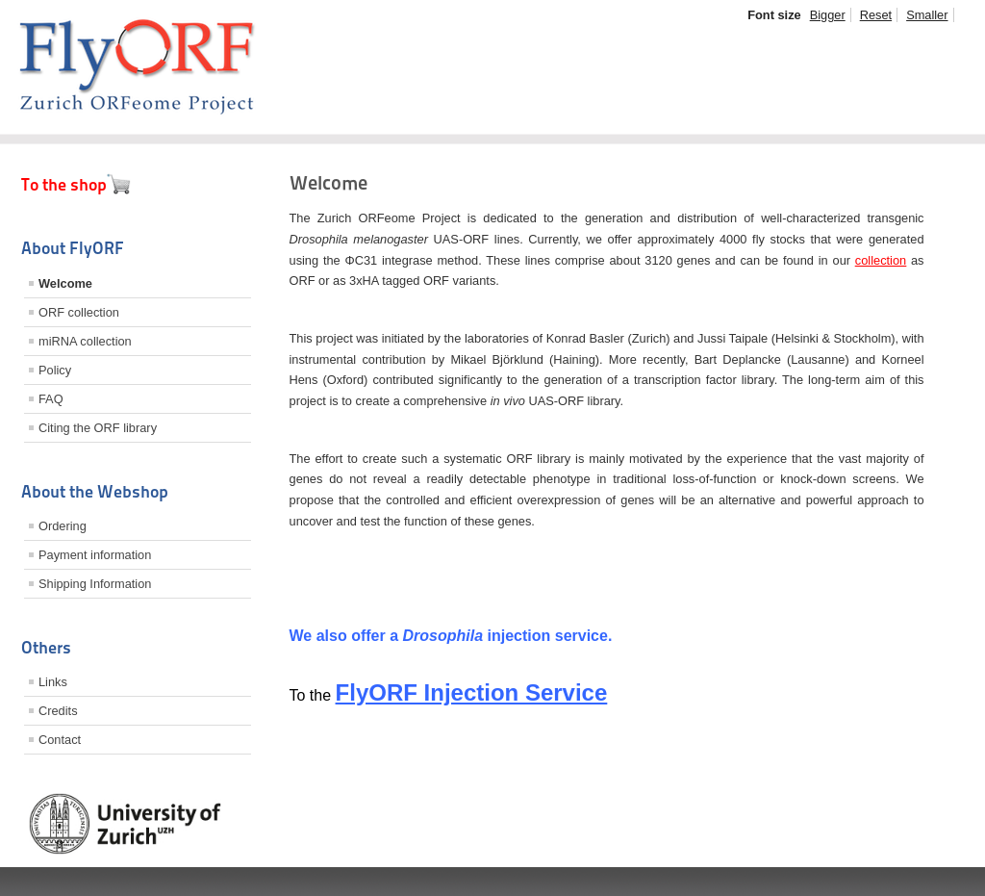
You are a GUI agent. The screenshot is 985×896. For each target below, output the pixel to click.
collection (880, 260)
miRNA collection (85, 341)
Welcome (65, 283)
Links (52, 682)
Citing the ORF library (97, 428)
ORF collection (78, 312)
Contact (59, 739)
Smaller (926, 15)
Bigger (828, 15)
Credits (58, 711)
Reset (876, 15)
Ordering (62, 526)
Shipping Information (94, 583)
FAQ (50, 399)
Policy (54, 370)
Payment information (94, 555)
